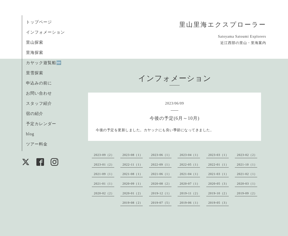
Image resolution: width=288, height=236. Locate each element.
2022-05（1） (190, 164)
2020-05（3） (218, 183)
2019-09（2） (247, 193)
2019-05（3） (218, 202)
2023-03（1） (218, 155)
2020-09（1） (132, 183)
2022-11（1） (132, 164)
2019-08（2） (132, 202)
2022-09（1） (161, 164)
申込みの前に (39, 83)
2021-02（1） (247, 174)
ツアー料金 (37, 144)
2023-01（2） (104, 164)
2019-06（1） (190, 202)
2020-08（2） (161, 183)
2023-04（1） (190, 155)
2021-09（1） (104, 174)
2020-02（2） (104, 193)
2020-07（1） (190, 183)
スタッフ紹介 (39, 103)
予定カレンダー (41, 124)
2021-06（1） (161, 174)
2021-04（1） (190, 174)
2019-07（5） (161, 202)
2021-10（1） (247, 164)
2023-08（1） (132, 155)
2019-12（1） (161, 193)
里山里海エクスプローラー (222, 24)
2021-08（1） (132, 174)
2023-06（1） (161, 155)
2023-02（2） (247, 155)
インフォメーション (45, 32)
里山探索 (34, 42)
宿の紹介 (34, 113)
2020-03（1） (247, 183)
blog (30, 134)
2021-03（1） (218, 174)
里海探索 (34, 52)
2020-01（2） (132, 193)
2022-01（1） (218, 164)
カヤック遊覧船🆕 (44, 63)
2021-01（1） (104, 183)
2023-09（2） (104, 155)
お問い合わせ (39, 93)
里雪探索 (34, 73)
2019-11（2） (190, 193)
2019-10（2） (218, 193)
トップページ (39, 22)
